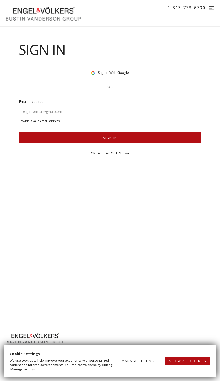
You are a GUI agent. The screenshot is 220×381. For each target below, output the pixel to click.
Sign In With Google (110, 72)
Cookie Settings (25, 353)
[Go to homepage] (48, 13)
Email (31, 101)
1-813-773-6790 (186, 7)
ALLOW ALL (187, 361)
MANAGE (139, 361)
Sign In (110, 137)
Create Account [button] (110, 153)
